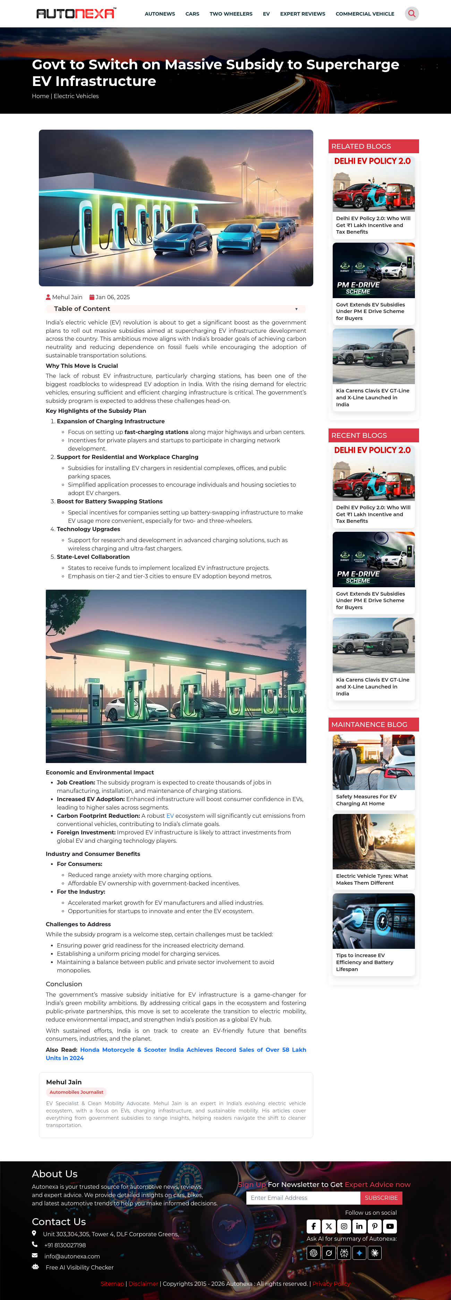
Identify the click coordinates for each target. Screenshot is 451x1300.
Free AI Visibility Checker (80, 1267)
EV (266, 14)
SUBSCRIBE (381, 1198)
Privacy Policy (331, 1284)
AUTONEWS (160, 14)
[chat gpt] (314, 1253)
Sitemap (113, 1284)
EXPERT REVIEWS (302, 14)
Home (40, 96)
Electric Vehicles (76, 96)
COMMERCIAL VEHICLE (365, 14)
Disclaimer (143, 1284)
